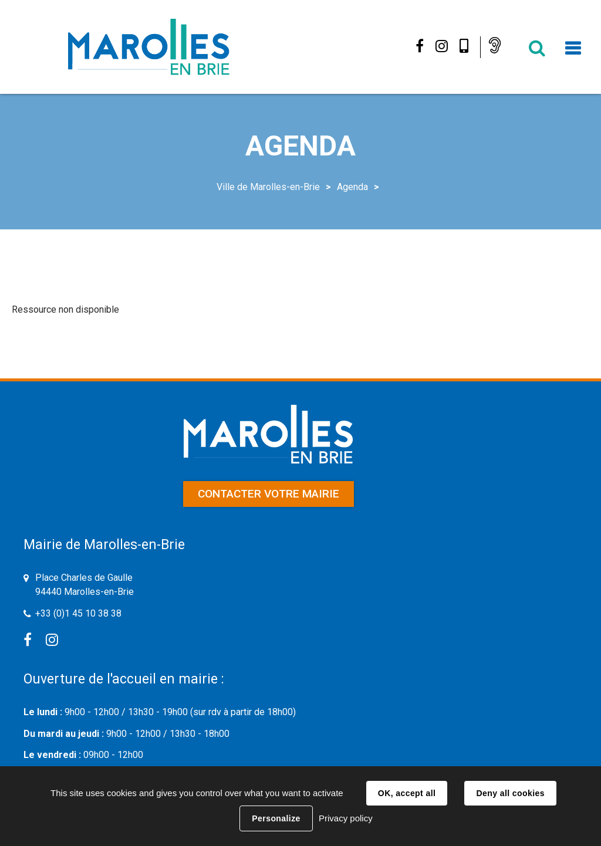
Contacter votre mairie (268, 493)
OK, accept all (406, 793)
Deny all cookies (510, 793)
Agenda (352, 186)
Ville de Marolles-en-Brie (268, 186)
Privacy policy (346, 818)
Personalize (276, 818)
